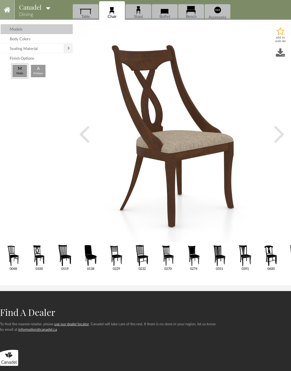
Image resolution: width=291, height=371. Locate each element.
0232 (142, 257)
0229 (116, 257)
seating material (24, 49)
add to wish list (280, 39)
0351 (219, 257)
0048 (13, 257)
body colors (20, 39)
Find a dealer (27, 312)
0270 (167, 257)
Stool (138, 12)
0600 (270, 257)
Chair (112, 12)
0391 (245, 257)
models (16, 29)
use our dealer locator (71, 324)
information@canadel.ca (37, 329)
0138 (90, 257)
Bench (191, 12)
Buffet (165, 12)
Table (86, 12)
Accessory (217, 13)
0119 (64, 257)
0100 (39, 257)
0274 (193, 257)
